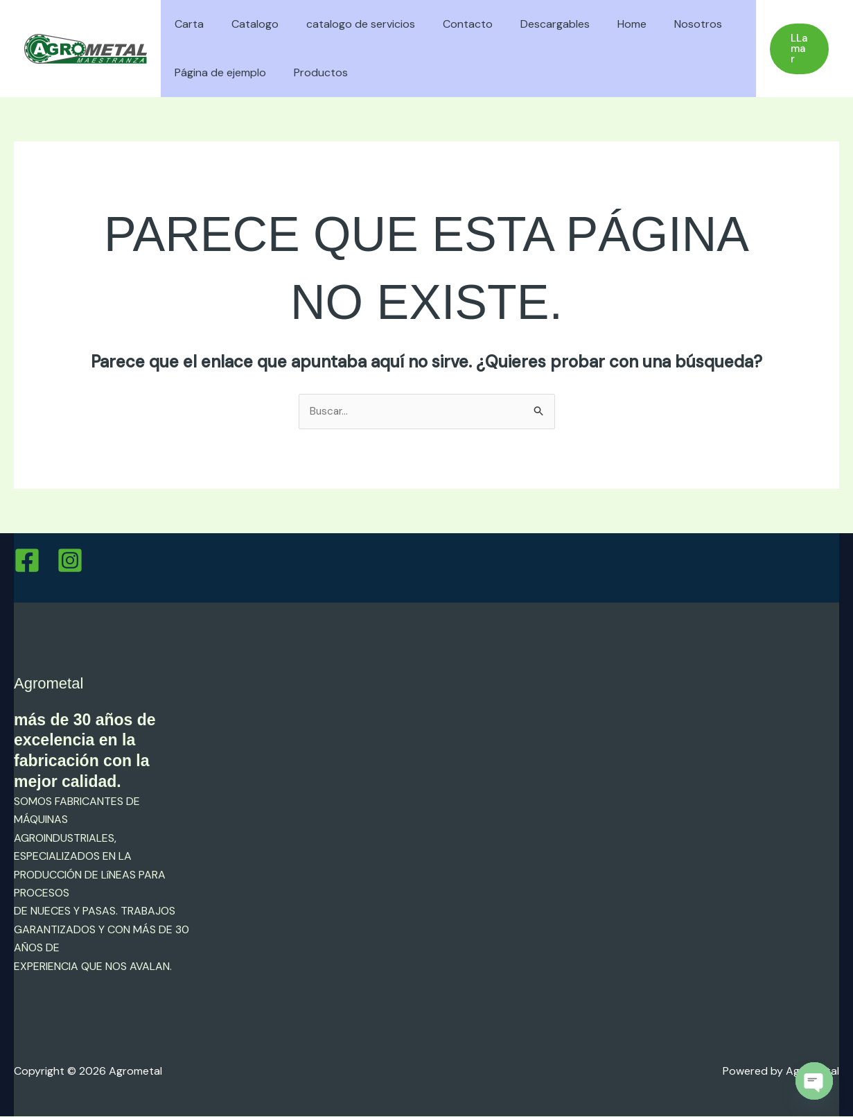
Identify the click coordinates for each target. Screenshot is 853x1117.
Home (601, 24)
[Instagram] (70, 561)
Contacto (448, 24)
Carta (186, 24)
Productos (312, 72)
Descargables (530, 24)
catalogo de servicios (346, 24)
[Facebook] (27, 561)
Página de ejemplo (217, 72)
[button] (797, 48)
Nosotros (662, 24)
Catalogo (246, 24)
